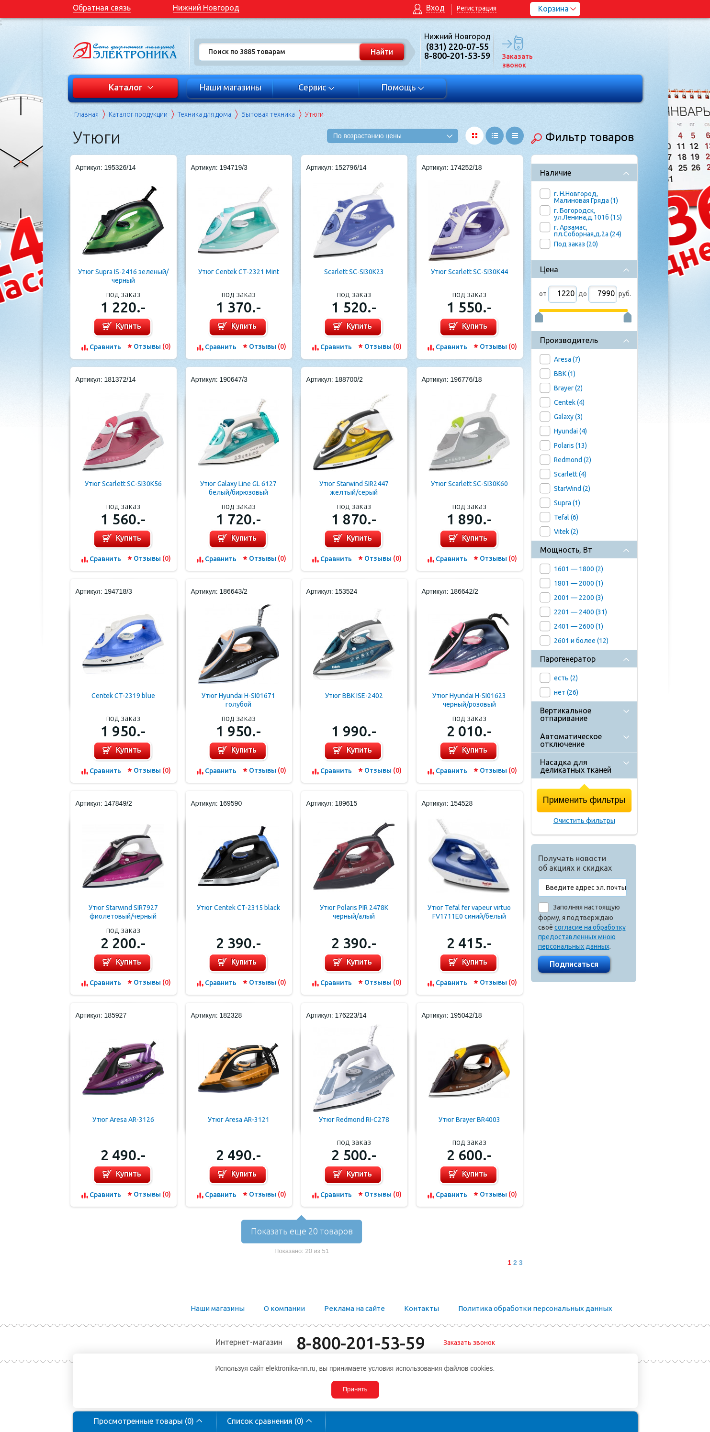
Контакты (421, 1308)
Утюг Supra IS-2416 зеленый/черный (123, 276)
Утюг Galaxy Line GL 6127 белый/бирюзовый (238, 488)
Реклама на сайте (354, 1308)
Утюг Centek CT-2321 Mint (238, 272)
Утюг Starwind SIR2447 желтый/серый (354, 488)
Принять (354, 1389)
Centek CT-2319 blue (123, 695)
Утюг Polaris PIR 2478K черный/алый (354, 912)
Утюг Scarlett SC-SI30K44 (469, 272)
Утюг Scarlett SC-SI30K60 (469, 484)
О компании (284, 1308)
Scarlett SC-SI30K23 (354, 272)
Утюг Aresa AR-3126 (123, 1119)
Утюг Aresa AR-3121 (239, 1119)
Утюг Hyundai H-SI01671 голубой (238, 700)
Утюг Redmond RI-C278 (354, 1119)
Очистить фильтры (584, 820)
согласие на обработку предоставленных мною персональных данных (582, 936)
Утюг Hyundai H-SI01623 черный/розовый (469, 700)
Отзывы (152, 346)
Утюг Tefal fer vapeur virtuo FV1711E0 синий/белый (469, 912)
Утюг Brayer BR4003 (469, 1119)
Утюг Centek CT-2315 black (238, 907)
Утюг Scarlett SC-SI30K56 (123, 484)
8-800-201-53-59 (360, 1343)
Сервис (316, 87)
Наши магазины (230, 87)
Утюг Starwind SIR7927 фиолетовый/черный (123, 912)
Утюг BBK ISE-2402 (354, 695)
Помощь (402, 87)
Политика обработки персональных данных (535, 1308)
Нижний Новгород (206, 7)
